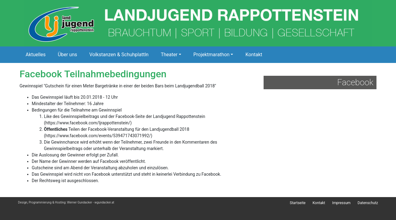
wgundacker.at (104, 202)
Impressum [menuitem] (341, 203)
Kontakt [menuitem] (318, 203)
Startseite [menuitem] (298, 203)
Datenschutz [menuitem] (368, 203)
